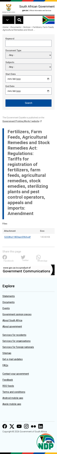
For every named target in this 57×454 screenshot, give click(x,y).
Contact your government (15, 373)
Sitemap (6, 353)
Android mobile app (12, 398)
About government (12, 326)
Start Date (10, 74)
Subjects (9, 62)
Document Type (13, 50)
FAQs (5, 365)
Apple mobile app (11, 404)
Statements (8, 296)
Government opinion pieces (16, 314)
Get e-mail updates (12, 359)
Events (6, 308)
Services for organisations (16, 341)
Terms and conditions (13, 392)
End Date (9, 86)
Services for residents (14, 335)
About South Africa (12, 320)
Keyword (9, 38)
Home (5, 27)
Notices (26, 27)
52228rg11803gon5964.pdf (17, 237)
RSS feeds (8, 385)
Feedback (7, 379)
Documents (15, 27)
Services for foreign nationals (18, 347)
